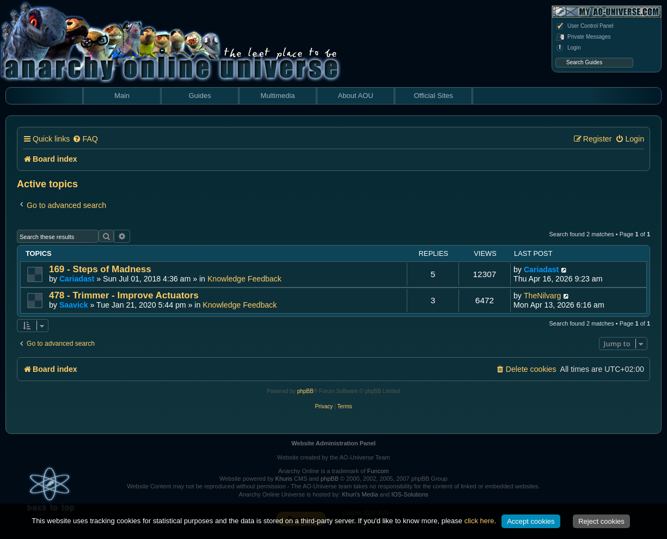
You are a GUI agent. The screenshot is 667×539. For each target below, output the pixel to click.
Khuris (284, 478)
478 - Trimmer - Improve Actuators (124, 295)
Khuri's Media (360, 494)
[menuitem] (84, 139)
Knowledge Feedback (244, 278)
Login (567, 48)
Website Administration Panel (333, 443)
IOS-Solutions (410, 494)
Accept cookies (530, 521)
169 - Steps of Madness (100, 269)
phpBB (305, 391)
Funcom (378, 471)
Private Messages (582, 37)
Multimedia (278, 95)
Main (122, 95)
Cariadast (76, 278)
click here (479, 521)
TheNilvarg (542, 295)
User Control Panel (584, 26)
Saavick (73, 305)
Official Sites (433, 95)
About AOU (355, 95)
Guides (199, 95)
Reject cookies (601, 521)
